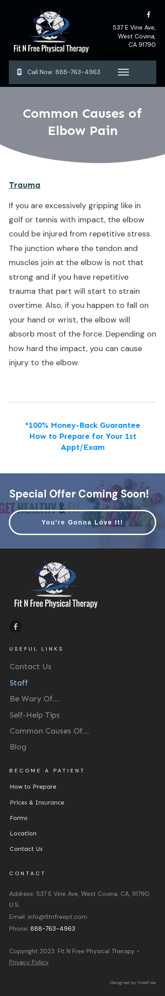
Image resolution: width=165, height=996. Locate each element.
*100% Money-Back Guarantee (82, 425)
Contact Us (30, 666)
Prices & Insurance (37, 802)
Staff (19, 683)
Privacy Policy (29, 962)
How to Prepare (33, 786)
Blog (18, 747)
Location (23, 833)
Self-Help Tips (35, 715)
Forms (19, 818)
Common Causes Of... (49, 731)
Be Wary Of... (34, 699)
